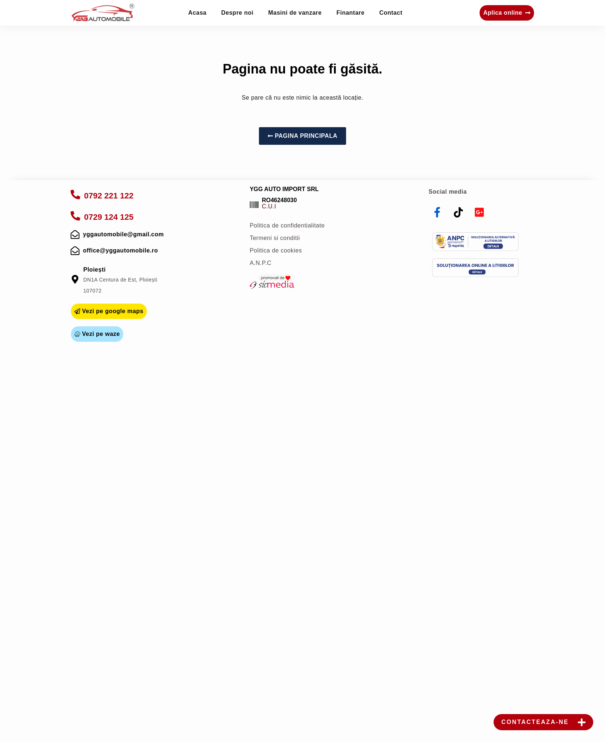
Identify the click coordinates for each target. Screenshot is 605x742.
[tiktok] (458, 212)
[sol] (475, 267)
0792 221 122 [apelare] (109, 195)
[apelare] (76, 194)
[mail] (75, 234)
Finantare (351, 13)
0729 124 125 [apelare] (109, 217)
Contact (390, 13)
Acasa (197, 13)
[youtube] (479, 212)
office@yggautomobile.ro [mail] (120, 250)
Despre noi (237, 13)
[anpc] (475, 241)
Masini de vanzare (294, 13)
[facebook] (437, 212)
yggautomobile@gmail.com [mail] (123, 234)
